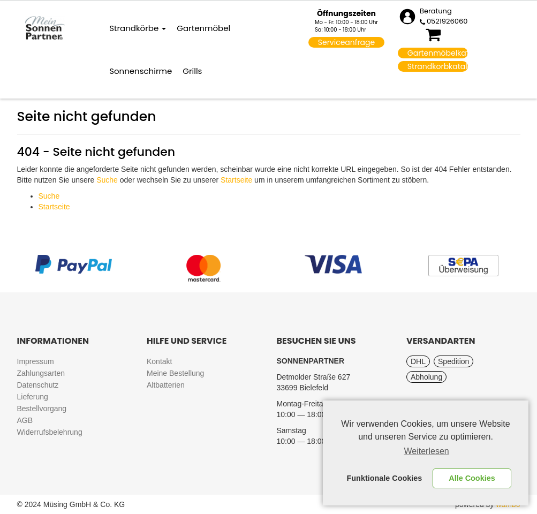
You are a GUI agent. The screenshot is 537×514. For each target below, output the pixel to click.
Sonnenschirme (140, 71)
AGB (25, 420)
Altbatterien (166, 385)
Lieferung (32, 396)
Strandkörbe (137, 28)
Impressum (35, 361)
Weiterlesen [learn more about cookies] (426, 451)
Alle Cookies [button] (472, 478)
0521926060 (447, 21)
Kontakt (159, 361)
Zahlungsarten (41, 373)
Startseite (236, 180)
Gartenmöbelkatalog (437, 53)
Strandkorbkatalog (437, 66)
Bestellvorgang (42, 408)
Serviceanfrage (346, 42)
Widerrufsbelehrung (49, 432)
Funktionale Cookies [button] (384, 478)
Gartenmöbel (203, 28)
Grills (192, 71)
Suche (107, 180)
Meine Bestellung (175, 373)
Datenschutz (38, 385)
